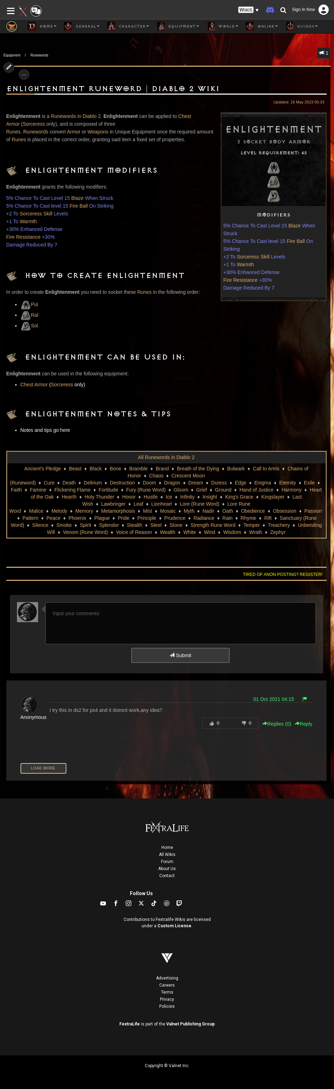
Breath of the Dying (198, 468)
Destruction (122, 483)
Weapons (98, 132)
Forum (167, 861)
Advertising (167, 978)
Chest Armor (34, 384)
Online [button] (261, 26)
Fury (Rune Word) (146, 490)
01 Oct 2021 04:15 (274, 699)
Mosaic (167, 511)
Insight (210, 497)
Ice (169, 497)
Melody (59, 511)
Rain (227, 518)
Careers (167, 985)
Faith (16, 490)
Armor (73, 132)
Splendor (109, 525)
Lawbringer (113, 504)
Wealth (167, 532)
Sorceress (34, 124)
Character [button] (128, 26)
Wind (209, 532)
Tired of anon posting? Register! (283, 574)
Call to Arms (266, 468)
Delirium (93, 483)
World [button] (222, 26)
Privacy (167, 999)
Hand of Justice (256, 490)
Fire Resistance (240, 280)
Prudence (174, 518)
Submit (180, 655)
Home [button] (42, 26)
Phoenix (77, 518)
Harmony (291, 490)
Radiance (203, 518)
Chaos (156, 475)
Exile (309, 483)
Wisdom (232, 532)
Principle (146, 518)
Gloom (181, 490)
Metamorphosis (118, 511)
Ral (29, 315)
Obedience (253, 511)
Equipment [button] (177, 26)
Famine (38, 490)
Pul (29, 304)
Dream (195, 483)
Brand (162, 468)
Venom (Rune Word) (85, 532)
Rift (268, 518)
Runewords (39, 55)
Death (69, 483)
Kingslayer (272, 497)
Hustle (151, 497)
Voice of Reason (134, 532)
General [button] (82, 26)
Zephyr (278, 532)
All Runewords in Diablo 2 (166, 457)
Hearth (69, 497)
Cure (49, 483)
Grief (201, 490)
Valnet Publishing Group (190, 1024)
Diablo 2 (92, 116)
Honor (129, 497)
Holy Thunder (99, 497)
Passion (313, 511)
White (189, 532)
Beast (75, 468)
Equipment (12, 55)
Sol (29, 325)
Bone (115, 468)
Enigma (263, 483)
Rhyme (248, 518)
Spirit (85, 525)
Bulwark (236, 468)
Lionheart (161, 504)
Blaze (294, 225)
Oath (227, 511)
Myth (189, 511)
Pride (124, 518)
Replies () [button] (276, 724)
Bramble (138, 468)
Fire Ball (296, 241)
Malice (36, 511)
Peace (54, 518)
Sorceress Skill (253, 257)
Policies (167, 1006)
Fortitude (108, 490)
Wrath (255, 532)
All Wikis (167, 854)
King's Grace (239, 497)
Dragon (172, 483)
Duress (219, 483)
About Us (167, 868)
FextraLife (129, 1024)
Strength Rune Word (213, 525)
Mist (147, 511)
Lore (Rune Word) (199, 504)
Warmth (245, 264)
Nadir (208, 511)
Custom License (174, 925)
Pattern (30, 518)
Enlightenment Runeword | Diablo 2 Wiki (113, 89)
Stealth (134, 525)
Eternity (287, 483)
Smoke (64, 525)
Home (167, 847)
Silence (40, 525)
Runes (13, 132)
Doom (149, 483)
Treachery (279, 525)
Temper (251, 525)
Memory (84, 511)
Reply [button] (303, 724)
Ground (223, 490)
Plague (102, 518)
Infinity (187, 497)
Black (96, 468)
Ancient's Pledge (42, 468)
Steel (156, 525)
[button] (249, 10)
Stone (176, 525)
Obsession (284, 511)
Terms (167, 992)
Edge (240, 483)
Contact (167, 875)
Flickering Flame (72, 490)
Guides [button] (301, 26)
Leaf (138, 504)
